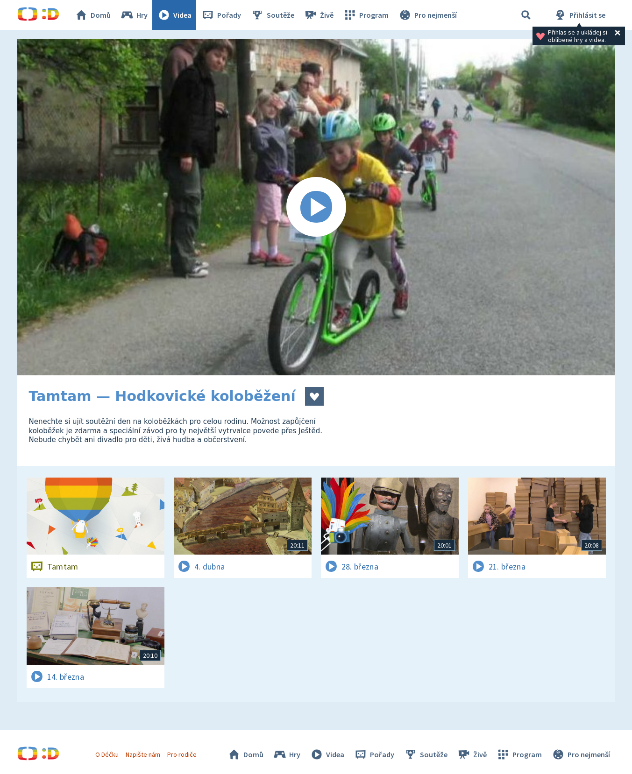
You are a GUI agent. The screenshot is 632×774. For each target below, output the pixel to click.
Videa (174, 15)
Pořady (221, 15)
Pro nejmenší (427, 15)
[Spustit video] (316, 207)
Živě (319, 15)
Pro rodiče (182, 754)
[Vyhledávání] (526, 15)
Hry (134, 15)
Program (366, 15)
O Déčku (107, 754)
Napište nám (143, 754)
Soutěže (272, 15)
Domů (92, 15)
